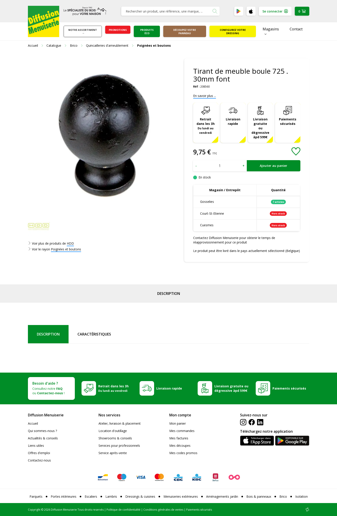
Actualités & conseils (43, 438)
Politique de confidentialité (123, 510)
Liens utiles (36, 445)
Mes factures (178, 438)
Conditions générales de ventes (163, 510)
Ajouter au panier (273, 166)
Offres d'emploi (39, 453)
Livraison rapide (233, 121)
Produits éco (147, 31)
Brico (283, 496)
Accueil (33, 423)
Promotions (118, 29)
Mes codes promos (183, 453)
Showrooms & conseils (115, 438)
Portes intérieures (63, 496)
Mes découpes (179, 445)
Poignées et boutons (66, 249)
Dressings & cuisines (140, 496)
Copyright (34, 510)
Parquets (35, 496)
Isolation (301, 496)
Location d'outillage (112, 431)
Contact (296, 29)
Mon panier (177, 423)
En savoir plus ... (204, 96)
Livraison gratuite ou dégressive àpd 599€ (260, 128)
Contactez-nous (39, 460)
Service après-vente (112, 453)
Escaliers (91, 496)
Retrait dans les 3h (206, 125)
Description (168, 293)
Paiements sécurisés (287, 121)
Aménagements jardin (222, 496)
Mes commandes (182, 431)
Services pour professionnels (119, 445)
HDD (70, 243)
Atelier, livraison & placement (119, 423)
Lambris (111, 496)
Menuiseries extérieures (180, 496)
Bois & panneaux (258, 496)
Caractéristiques (94, 334)
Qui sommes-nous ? (42, 431)
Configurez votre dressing (233, 31)
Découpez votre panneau (184, 31)
